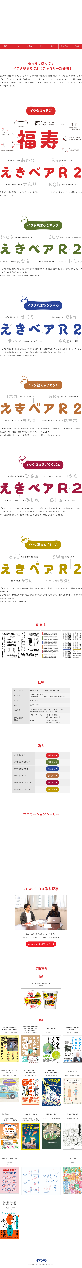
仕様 (41, 46)
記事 (64, 46)
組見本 (29, 46)
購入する (51, 755)
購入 (52, 46)
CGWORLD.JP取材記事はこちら (40, 944)
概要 (5, 46)
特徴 (17, 46)
